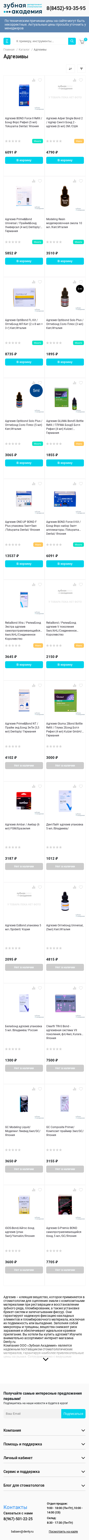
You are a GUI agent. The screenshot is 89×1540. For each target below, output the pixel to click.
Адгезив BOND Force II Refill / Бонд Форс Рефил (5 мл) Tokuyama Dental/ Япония (23, 122)
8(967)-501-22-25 (18, 1519)
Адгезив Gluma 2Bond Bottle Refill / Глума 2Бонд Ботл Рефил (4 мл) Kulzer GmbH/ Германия (64, 729)
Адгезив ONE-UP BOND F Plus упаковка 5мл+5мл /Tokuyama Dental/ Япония (22, 526)
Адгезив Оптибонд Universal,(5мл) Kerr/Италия (64, 927)
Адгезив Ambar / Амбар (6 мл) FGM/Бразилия (22, 826)
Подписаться (73, 1414)
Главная (9, 49)
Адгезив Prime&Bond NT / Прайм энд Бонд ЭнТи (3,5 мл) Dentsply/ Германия (22, 727)
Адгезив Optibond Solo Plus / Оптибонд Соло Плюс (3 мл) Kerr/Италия (64, 324)
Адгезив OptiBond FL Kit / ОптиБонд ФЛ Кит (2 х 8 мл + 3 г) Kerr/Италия (24, 324)
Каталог (24, 49)
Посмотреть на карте (63, 1531)
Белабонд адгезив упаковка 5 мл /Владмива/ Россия (23, 1028)
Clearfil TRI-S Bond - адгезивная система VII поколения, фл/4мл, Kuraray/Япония (65, 1032)
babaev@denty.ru (22, 1531)
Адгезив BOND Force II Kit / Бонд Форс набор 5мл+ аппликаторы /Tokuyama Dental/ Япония (63, 528)
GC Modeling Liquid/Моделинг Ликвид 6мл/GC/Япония (22, 1131)
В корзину (23, 160)
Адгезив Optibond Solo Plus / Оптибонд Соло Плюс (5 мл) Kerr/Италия (23, 425)
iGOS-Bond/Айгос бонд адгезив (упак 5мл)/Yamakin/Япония (20, 1232)
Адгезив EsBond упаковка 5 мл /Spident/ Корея (23, 927)
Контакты (15, 1507)
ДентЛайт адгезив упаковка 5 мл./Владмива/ (64, 826)
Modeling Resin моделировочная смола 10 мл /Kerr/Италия (64, 223)
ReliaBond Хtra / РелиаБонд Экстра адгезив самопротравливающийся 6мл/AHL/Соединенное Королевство (23, 630)
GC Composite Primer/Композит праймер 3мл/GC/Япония (65, 1131)
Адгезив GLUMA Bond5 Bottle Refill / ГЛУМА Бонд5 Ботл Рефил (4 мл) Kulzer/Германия (64, 427)
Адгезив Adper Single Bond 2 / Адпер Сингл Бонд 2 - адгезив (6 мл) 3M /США (64, 122)
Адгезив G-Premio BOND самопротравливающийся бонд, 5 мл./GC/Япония (63, 1232)
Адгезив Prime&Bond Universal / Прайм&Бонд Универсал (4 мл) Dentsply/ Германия (22, 225)
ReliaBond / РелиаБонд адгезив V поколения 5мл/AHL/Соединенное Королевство (61, 629)
